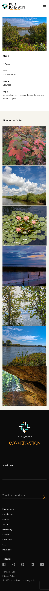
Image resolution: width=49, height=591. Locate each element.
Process (6, 519)
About (5, 524)
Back (6, 64)
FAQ (4, 544)
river (14, 95)
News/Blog (7, 529)
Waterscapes (9, 74)
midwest (6, 95)
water (27, 95)
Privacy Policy (8, 576)
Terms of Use (8, 571)
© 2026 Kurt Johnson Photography (18, 580)
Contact (6, 534)
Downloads (7, 549)
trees (20, 95)
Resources (7, 539)
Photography (8, 509)
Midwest (6, 84)
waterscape (37, 95)
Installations (7, 514)
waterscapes (9, 98)
